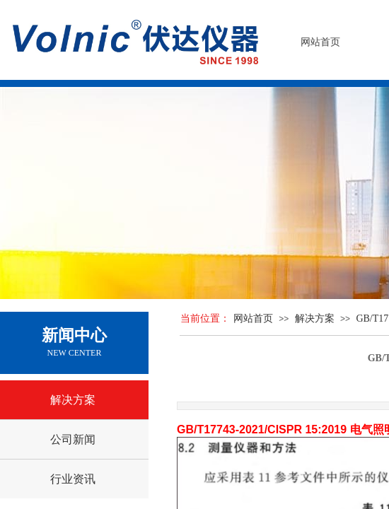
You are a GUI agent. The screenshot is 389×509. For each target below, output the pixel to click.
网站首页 (253, 318)
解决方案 (315, 318)
